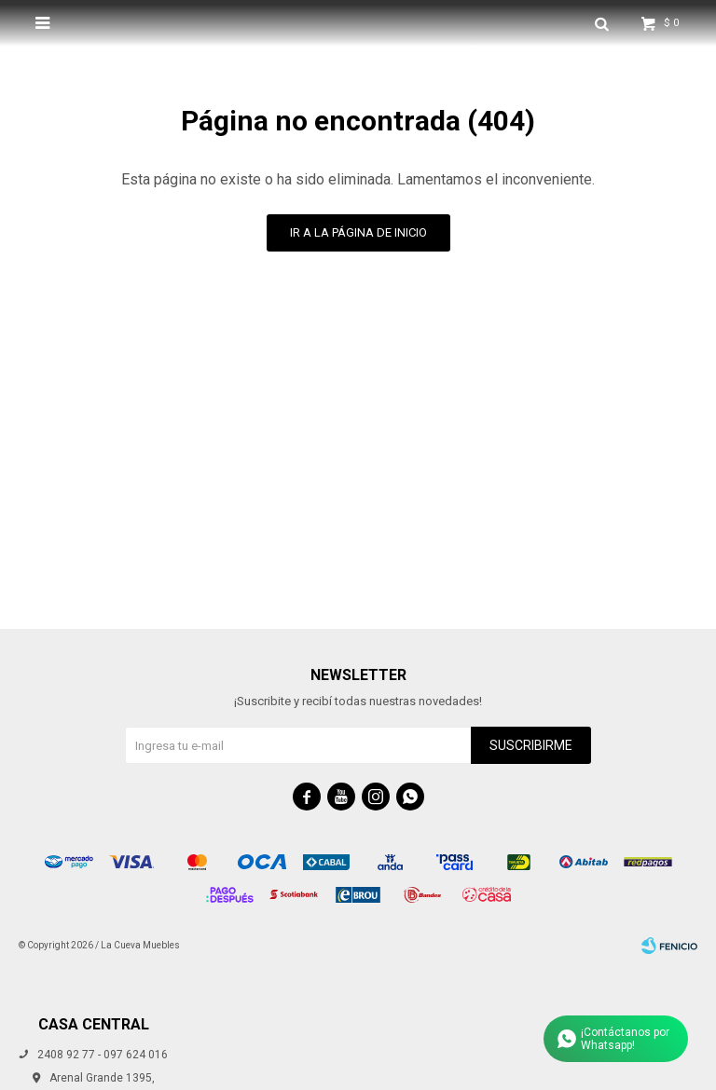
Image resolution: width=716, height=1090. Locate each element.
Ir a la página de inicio (358, 232)
